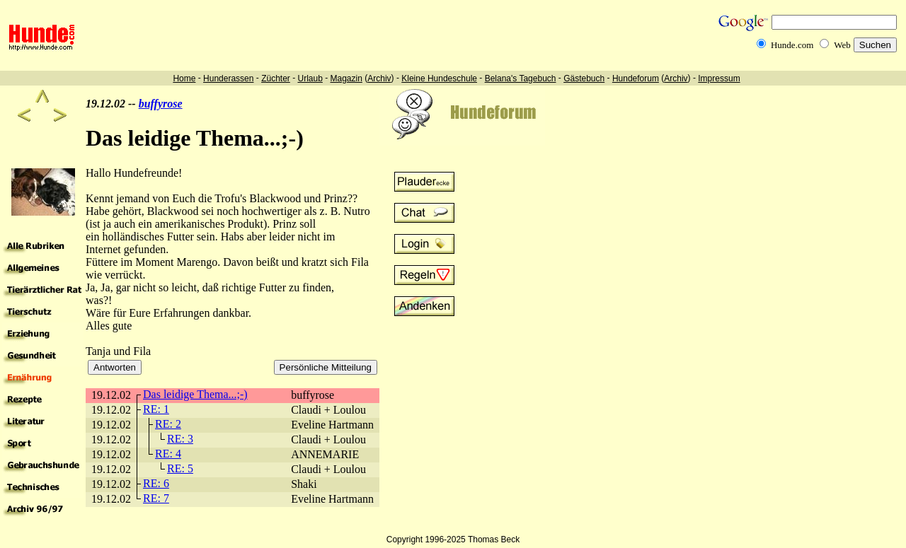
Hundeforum (635, 78)
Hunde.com (792, 45)
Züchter (275, 78)
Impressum (719, 78)
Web (842, 45)
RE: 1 (156, 409)
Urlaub (309, 78)
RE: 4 (168, 454)
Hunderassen (228, 78)
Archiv (379, 78)
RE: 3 (180, 439)
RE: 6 (156, 483)
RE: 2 (168, 424)
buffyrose (161, 104)
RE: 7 (156, 498)
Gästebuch (583, 78)
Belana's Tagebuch (520, 78)
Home (184, 78)
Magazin (346, 78)
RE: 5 (180, 468)
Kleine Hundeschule (439, 78)
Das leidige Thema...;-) (195, 394)
